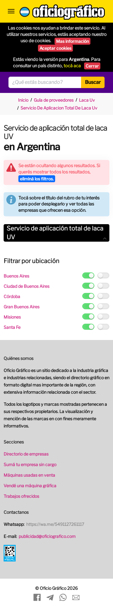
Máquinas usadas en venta (29, 475)
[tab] (56, 233)
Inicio (23, 100)
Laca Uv (87, 100)
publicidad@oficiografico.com (47, 536)
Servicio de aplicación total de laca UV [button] (56, 233)
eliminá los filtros (37, 178)
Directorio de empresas (26, 453)
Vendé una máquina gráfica (30, 485)
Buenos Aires (16, 275)
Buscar (93, 82)
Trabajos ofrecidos (21, 496)
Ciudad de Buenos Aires (26, 286)
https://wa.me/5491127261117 (55, 524)
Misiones (12, 316)
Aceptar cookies (55, 48)
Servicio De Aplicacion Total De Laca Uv (58, 107)
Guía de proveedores (54, 100)
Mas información (72, 41)
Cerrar (92, 65)
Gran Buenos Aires (21, 306)
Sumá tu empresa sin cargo (30, 464)
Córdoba (12, 296)
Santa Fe (12, 327)
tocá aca (72, 65)
